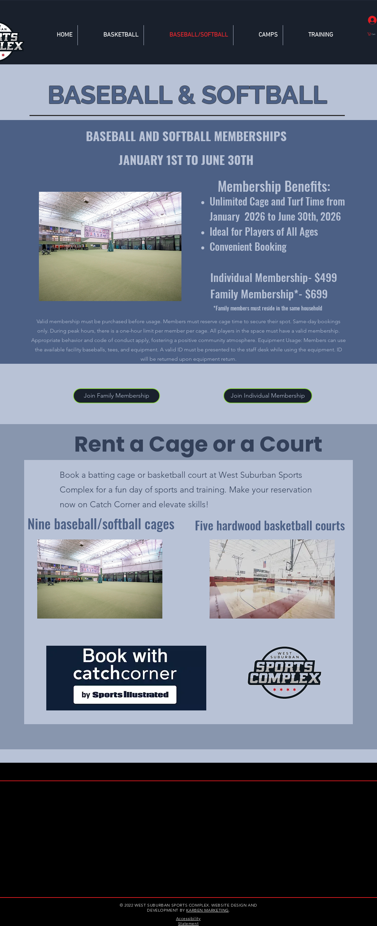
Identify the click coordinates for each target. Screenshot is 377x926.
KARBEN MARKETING (207, 910)
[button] (267, 395)
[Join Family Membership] (116, 395)
